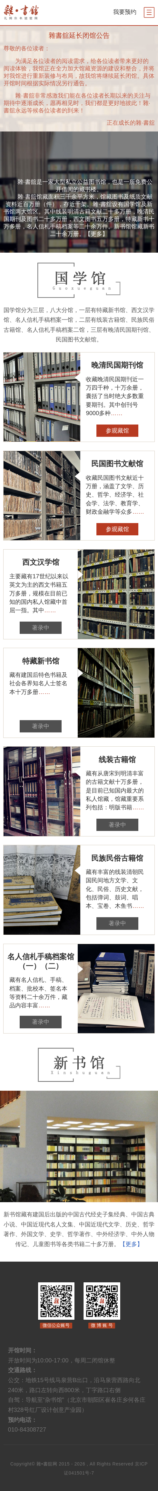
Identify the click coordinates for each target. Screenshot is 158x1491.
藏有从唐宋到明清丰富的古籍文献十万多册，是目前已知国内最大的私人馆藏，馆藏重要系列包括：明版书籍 (115, 790)
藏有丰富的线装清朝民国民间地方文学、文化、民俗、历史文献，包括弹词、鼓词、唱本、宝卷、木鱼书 (115, 888)
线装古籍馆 (117, 759)
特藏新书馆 (40, 661)
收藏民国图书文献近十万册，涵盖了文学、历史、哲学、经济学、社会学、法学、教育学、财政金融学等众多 (115, 494)
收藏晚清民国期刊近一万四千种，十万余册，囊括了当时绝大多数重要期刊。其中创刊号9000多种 (115, 396)
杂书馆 (34, 12)
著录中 (40, 627)
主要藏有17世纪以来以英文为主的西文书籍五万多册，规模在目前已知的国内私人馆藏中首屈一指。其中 (38, 593)
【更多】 (96, 233)
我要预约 (124, 11)
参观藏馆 (117, 430)
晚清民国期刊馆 (117, 365)
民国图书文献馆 (117, 463)
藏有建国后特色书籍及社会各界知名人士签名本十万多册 (38, 683)
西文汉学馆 (40, 562)
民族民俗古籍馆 (117, 858)
